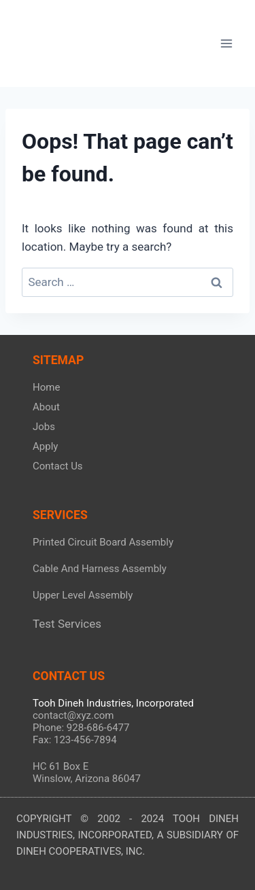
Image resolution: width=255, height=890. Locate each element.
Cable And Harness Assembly (100, 569)
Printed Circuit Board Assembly (103, 542)
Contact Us (58, 466)
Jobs (44, 427)
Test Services (67, 623)
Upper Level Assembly (83, 595)
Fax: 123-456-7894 (75, 740)
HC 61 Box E (60, 766)
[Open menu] (226, 43)
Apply (45, 446)
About (46, 407)
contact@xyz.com (73, 715)
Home (46, 387)
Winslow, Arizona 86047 (87, 778)
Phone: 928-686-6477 (81, 728)
